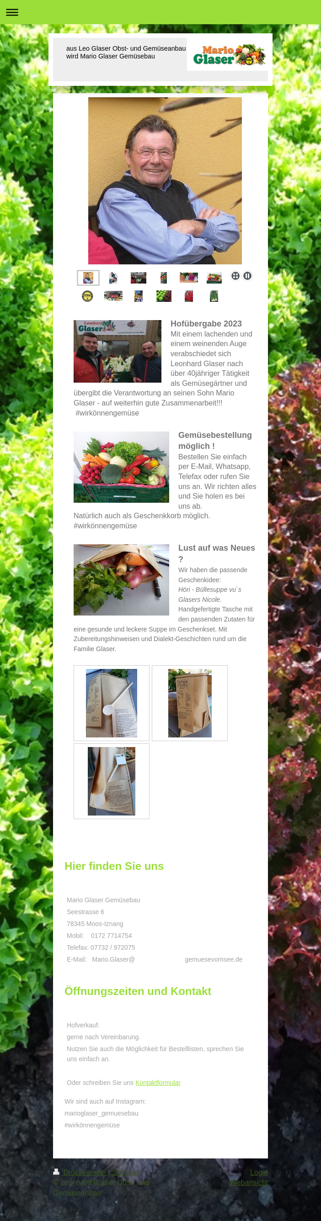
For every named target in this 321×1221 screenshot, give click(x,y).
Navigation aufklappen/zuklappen (160, 12)
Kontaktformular (158, 1082)
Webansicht (249, 1182)
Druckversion (80, 1172)
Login (259, 1172)
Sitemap (125, 1172)
